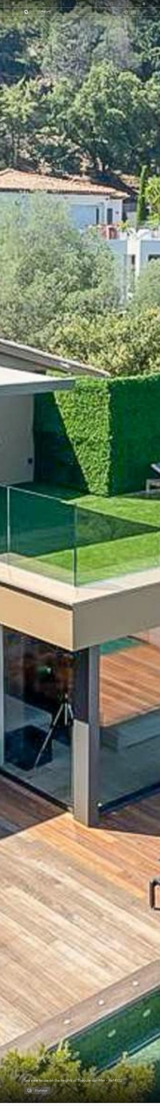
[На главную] (37, 12)
